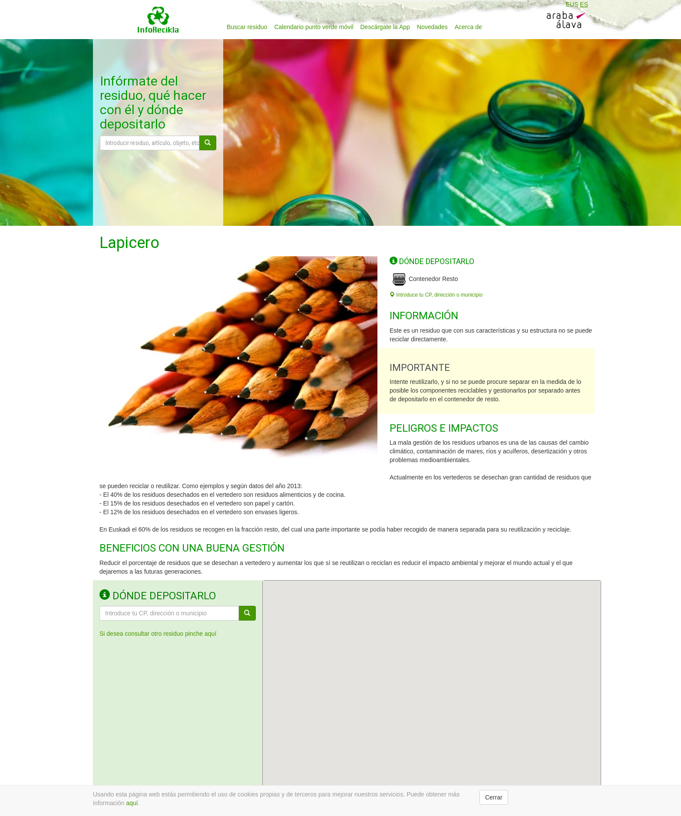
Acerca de (468, 26)
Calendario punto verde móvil (313, 26)
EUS (572, 4)
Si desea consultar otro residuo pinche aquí (157, 633)
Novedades (432, 26)
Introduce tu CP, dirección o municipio (436, 295)
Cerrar (493, 797)
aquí (132, 802)
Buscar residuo (247, 26)
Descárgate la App (385, 26)
